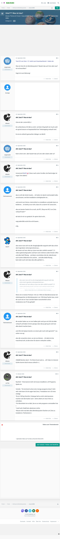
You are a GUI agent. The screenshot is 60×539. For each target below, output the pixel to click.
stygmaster (44, 16)
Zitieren (56, 78)
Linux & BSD (25, 16)
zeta (14, 21)
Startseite (22, 521)
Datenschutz (45, 521)
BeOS (25, 173)
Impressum (53, 521)
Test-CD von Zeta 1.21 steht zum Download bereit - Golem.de (35, 61)
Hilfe (33, 521)
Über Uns (38, 521)
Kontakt (29, 521)
